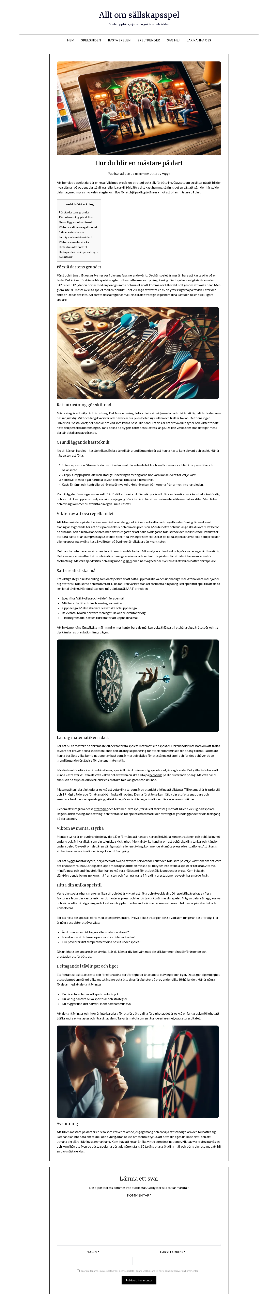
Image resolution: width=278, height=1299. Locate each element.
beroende (156, 774)
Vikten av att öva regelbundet (79, 227)
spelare (62, 298)
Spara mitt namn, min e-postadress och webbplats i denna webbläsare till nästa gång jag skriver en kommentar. (140, 1269)
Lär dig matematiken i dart (77, 236)
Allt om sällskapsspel (139, 14)
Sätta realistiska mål (73, 231)
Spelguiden (91, 40)
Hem (70, 40)
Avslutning (66, 256)
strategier (101, 808)
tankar (197, 840)
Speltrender (149, 40)
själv (129, 560)
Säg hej (173, 40)
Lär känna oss (199, 40)
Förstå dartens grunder (74, 212)
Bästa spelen (119, 40)
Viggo (167, 173)
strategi (138, 182)
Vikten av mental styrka (75, 241)
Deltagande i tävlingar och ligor (80, 251)
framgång (214, 813)
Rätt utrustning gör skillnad (77, 217)
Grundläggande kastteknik (77, 222)
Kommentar (139, 1194)
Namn (93, 1251)
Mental (62, 835)
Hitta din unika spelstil (74, 246)
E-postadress (172, 1251)
